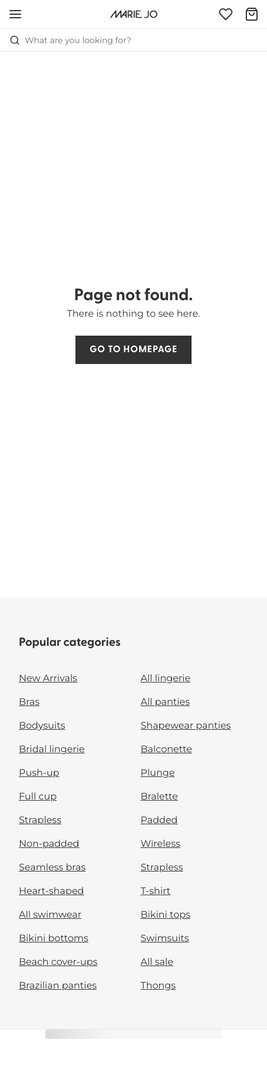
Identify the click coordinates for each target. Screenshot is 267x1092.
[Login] (226, 14)
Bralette (159, 796)
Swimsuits (165, 938)
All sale (157, 962)
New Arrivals (48, 678)
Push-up (39, 773)
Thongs (158, 986)
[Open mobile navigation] (15, 14)
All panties (165, 702)
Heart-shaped (51, 891)
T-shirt (156, 891)
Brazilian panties (58, 986)
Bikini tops (165, 915)
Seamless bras (52, 867)
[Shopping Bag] (252, 14)
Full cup (38, 796)
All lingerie (166, 678)
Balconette (166, 749)
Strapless (40, 820)
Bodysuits (42, 726)
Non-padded (49, 844)
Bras (29, 702)
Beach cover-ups (58, 962)
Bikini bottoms (53, 938)
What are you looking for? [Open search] (70, 40)
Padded (159, 820)
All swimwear (50, 915)
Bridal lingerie (52, 749)
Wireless (160, 844)
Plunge (158, 773)
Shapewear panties (186, 726)
